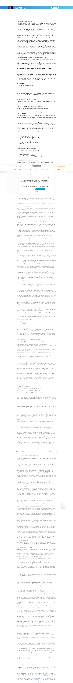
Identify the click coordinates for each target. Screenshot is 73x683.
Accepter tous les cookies (40, 24)
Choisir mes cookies (31, 24)
